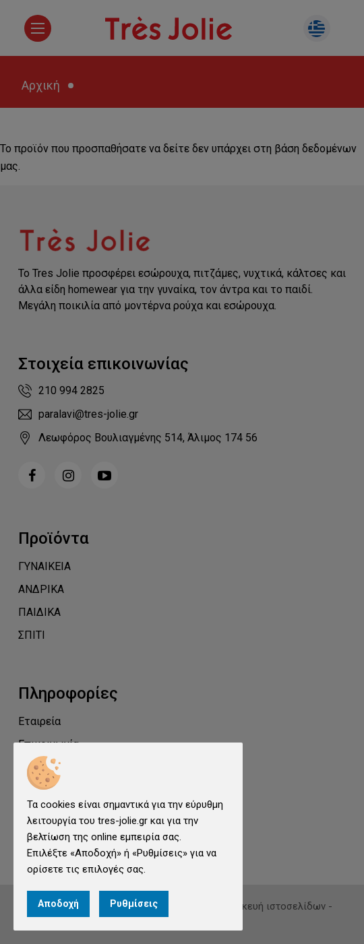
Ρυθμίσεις (134, 903)
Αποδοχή (58, 903)
